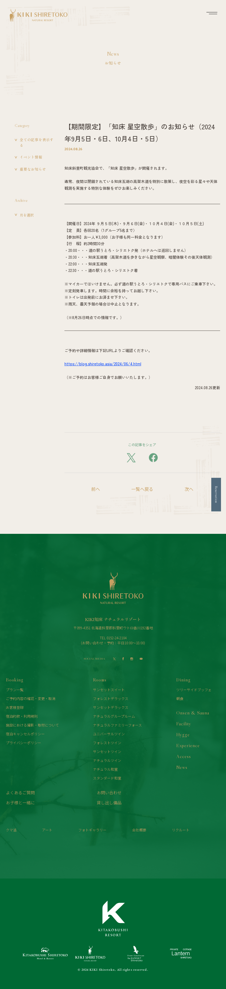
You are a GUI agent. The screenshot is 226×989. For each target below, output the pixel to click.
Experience (188, 745)
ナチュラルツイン (107, 760)
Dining (183, 680)
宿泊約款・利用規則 (22, 716)
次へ (189, 489)
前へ (95, 489)
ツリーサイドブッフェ (194, 689)
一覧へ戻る (142, 489)
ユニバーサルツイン (109, 733)
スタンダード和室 (107, 777)
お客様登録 (15, 707)
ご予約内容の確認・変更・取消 (30, 698)
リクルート (181, 829)
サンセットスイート (109, 689)
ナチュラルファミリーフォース (117, 724)
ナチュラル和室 (105, 769)
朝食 (179, 698)
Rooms (100, 680)
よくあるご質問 (20, 792)
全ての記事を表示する (37, 142)
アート (47, 829)
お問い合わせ (109, 792)
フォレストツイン (107, 742)
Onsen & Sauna (192, 713)
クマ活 (11, 829)
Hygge (183, 734)
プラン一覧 (15, 689)
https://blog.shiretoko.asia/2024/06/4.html (102, 363)
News (181, 767)
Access (183, 756)
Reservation (216, 494)
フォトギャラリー (92, 829)
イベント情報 (31, 156)
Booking (15, 680)
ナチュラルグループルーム (114, 716)
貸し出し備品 (109, 802)
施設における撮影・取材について (32, 724)
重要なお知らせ (33, 168)
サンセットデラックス (110, 707)
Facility (183, 724)
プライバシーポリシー (23, 742)
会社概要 (139, 829)
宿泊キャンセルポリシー (25, 733)
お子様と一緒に (20, 802)
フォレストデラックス (110, 698)
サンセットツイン (107, 751)
